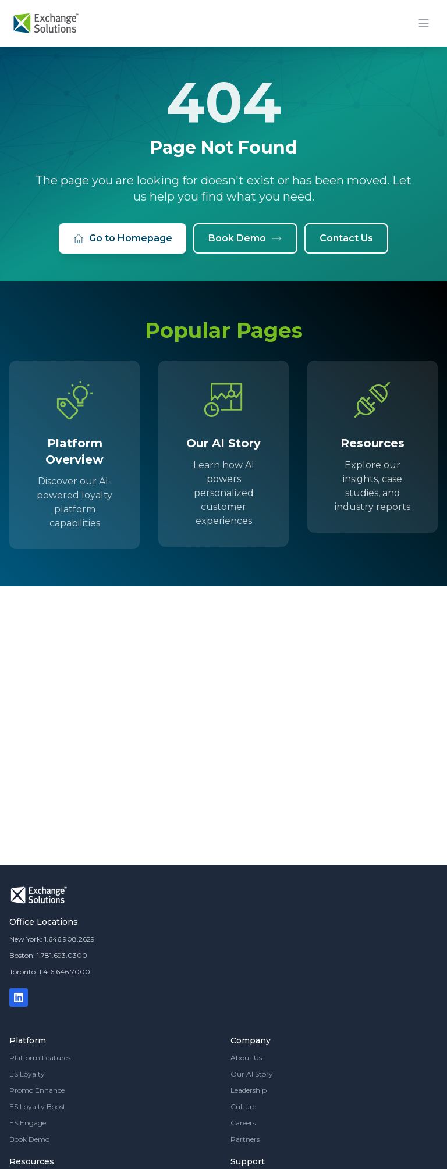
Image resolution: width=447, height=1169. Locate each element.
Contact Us (346, 238)
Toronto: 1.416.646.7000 (49, 971)
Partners (245, 1139)
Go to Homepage (122, 238)
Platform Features (39, 1057)
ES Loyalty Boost (37, 1106)
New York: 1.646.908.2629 (52, 939)
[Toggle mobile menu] (424, 23)
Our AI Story (251, 1074)
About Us (246, 1057)
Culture (243, 1106)
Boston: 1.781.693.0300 (48, 955)
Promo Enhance (37, 1090)
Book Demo (245, 238)
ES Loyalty (27, 1074)
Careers (243, 1122)
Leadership (248, 1090)
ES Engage (27, 1122)
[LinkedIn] (18, 997)
